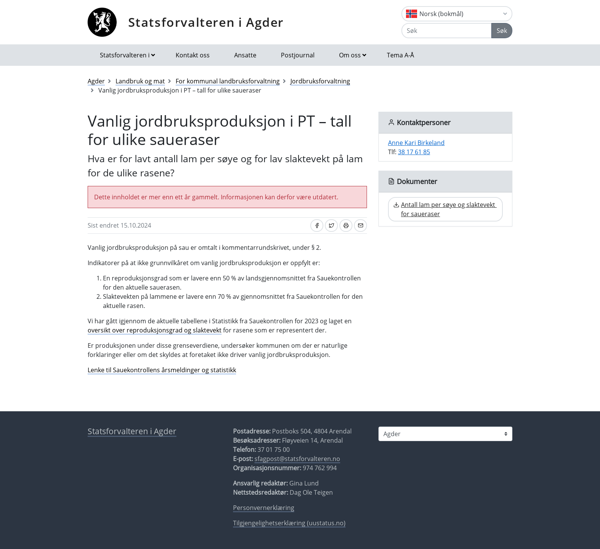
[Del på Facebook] (316, 225)
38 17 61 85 (414, 152)
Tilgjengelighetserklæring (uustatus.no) (289, 523)
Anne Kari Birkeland (416, 142)
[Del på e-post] (360, 225)
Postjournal (298, 55)
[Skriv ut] (345, 225)
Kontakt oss (193, 55)
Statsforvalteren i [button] (125, 55)
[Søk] (446, 30)
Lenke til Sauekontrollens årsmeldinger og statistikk (162, 370)
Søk (502, 30)
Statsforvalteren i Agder (206, 22)
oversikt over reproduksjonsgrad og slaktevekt (155, 330)
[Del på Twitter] (331, 225)
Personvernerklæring (263, 507)
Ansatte (245, 55)
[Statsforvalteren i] (445, 434)
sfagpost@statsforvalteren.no (297, 459)
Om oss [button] (350, 55)
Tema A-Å (400, 55)
